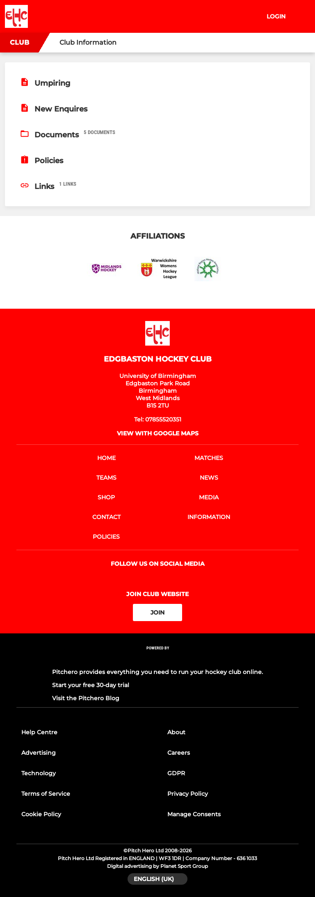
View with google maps (158, 433)
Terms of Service (45, 793)
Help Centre (39, 732)
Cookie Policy (41, 814)
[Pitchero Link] (157, 659)
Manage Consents (194, 814)
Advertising (38, 752)
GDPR (176, 773)
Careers (178, 752)
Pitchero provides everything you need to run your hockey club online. (157, 672)
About (176, 732)
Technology (38, 773)
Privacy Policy (187, 793)
